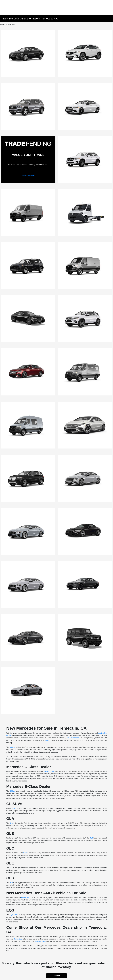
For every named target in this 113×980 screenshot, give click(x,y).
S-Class (12, 747)
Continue (56, 976)
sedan (47, 740)
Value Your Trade (28, 176)
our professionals (73, 738)
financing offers (40, 941)
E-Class (12, 791)
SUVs (14, 808)
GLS (11, 883)
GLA (11, 823)
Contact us (18, 939)
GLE (11, 868)
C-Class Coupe (49, 771)
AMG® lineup (26, 897)
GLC (25, 853)
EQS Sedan (14, 915)
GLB (91, 838)
